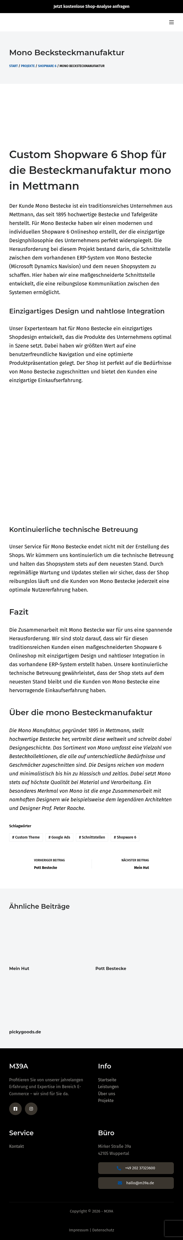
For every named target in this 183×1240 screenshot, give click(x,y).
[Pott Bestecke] (135, 938)
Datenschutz (103, 1230)
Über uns (106, 1093)
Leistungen (108, 1086)
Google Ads (59, 837)
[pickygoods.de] (48, 1002)
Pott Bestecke (111, 968)
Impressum (78, 1230)
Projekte (28, 66)
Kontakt (16, 1146)
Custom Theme (26, 837)
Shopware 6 (47, 66)
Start (13, 66)
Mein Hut (19, 968)
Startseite (107, 1079)
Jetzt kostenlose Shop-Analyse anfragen (91, 6)
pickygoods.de (25, 1031)
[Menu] (171, 22)
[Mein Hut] (48, 938)
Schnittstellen (92, 837)
